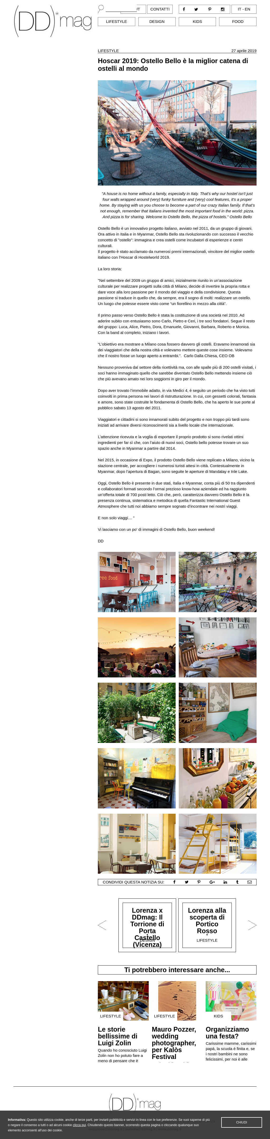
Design (157, 21)
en (247, 9)
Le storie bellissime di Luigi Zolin (117, 1036)
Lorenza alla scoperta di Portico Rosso (207, 921)
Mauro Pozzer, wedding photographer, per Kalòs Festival (174, 1043)
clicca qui (79, 1131)
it (239, 9)
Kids (197, 21)
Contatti (160, 9)
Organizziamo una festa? (227, 1033)
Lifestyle (116, 21)
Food (237, 21)
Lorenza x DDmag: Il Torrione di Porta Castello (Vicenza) (147, 927)
